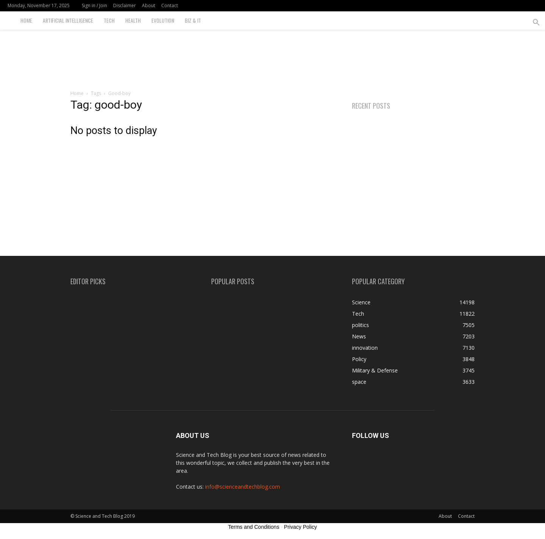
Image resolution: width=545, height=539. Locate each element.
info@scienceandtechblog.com (242, 486)
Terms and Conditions (253, 527)
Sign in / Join (94, 5)
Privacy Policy (300, 527)
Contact (169, 5)
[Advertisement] (272, 56)
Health (133, 20)
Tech (109, 20)
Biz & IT (193, 20)
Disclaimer (124, 5)
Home (26, 20)
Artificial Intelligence (68, 20)
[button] (536, 23)
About (148, 5)
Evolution (162, 20)
